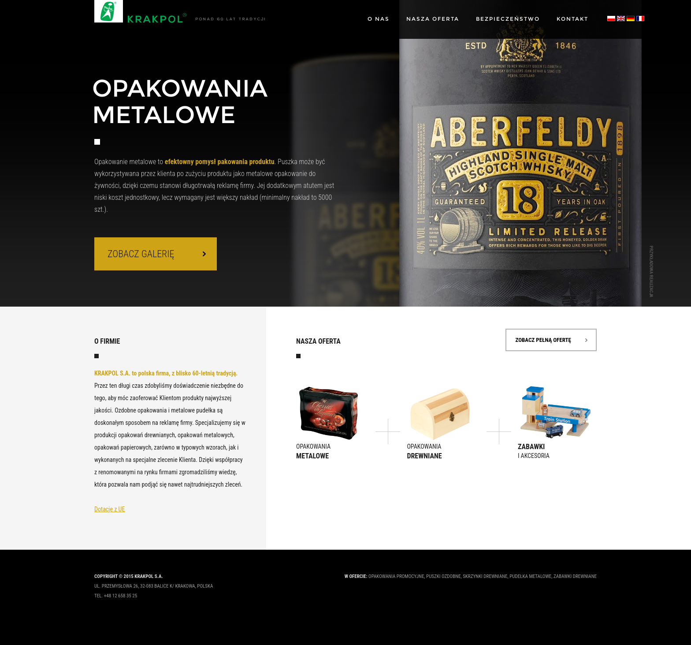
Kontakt (572, 18)
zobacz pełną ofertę (543, 340)
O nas (379, 18)
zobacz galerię (141, 253)
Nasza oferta (432, 18)
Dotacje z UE (109, 509)
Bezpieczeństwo (508, 18)
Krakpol (140, 11)
